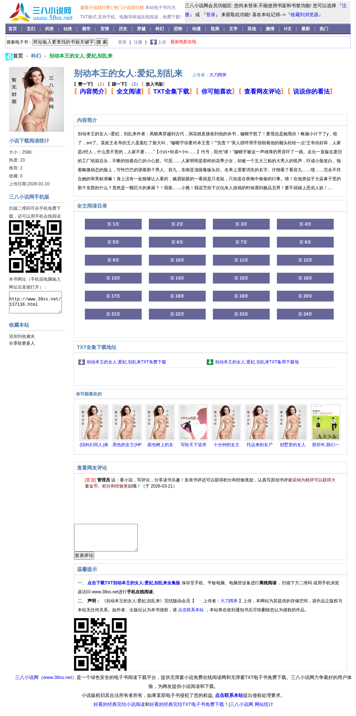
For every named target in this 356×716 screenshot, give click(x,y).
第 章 (113, 224)
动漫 (197, 28)
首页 (13, 28)
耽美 (215, 28)
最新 (305, 28)
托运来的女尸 (260, 444)
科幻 (160, 28)
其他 (252, 28)
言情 (105, 28)
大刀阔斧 (218, 74)
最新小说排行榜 (95, 7)
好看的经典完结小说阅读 (119, 709)
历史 (123, 28)
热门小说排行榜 (129, 7)
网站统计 (264, 709)
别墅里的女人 (293, 444)
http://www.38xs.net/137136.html (35, 302)
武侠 (50, 28)
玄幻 (31, 28)
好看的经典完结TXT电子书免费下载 (187, 709)
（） (90, 84)
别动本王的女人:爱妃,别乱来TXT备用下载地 (257, 361)
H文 (288, 28)
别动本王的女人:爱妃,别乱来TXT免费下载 (126, 361)
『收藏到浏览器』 (304, 14)
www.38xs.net (57, 682)
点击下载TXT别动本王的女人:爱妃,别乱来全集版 (134, 588)
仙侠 (68, 28)
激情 (270, 28)
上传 (162, 42)
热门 (324, 28)
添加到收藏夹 (22, 336)
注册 (138, 42)
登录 (210, 14)
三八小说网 (26, 682)
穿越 (142, 28)
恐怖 (178, 28)
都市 (87, 28)
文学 (234, 28)
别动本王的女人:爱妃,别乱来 (81, 56)
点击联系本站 (191, 615)
